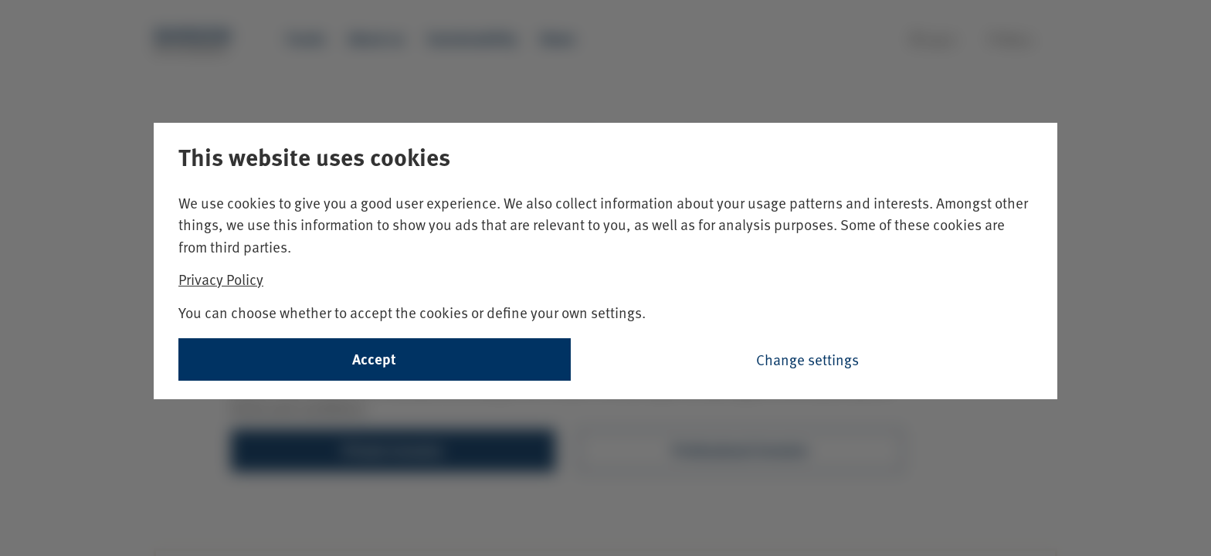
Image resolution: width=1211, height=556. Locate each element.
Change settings (807, 359)
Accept (374, 358)
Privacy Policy (220, 279)
